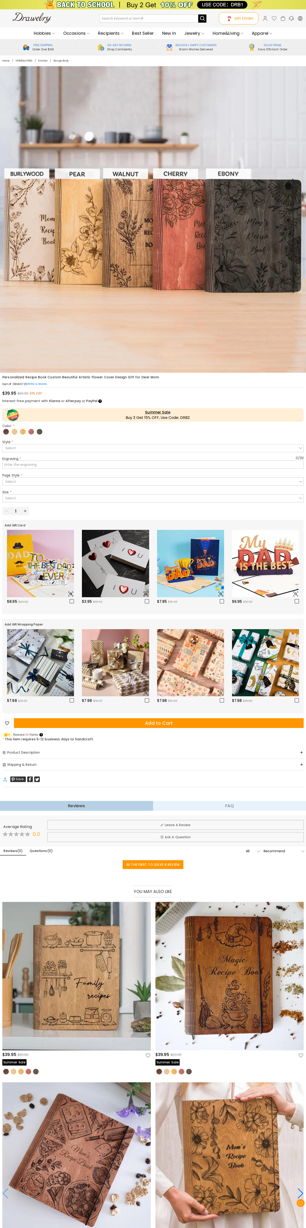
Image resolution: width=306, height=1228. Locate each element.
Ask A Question (175, 837)
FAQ (229, 806)
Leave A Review (175, 825)
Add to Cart (159, 723)
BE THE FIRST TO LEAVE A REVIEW (153, 864)
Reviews (76, 806)
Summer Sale (157, 412)
